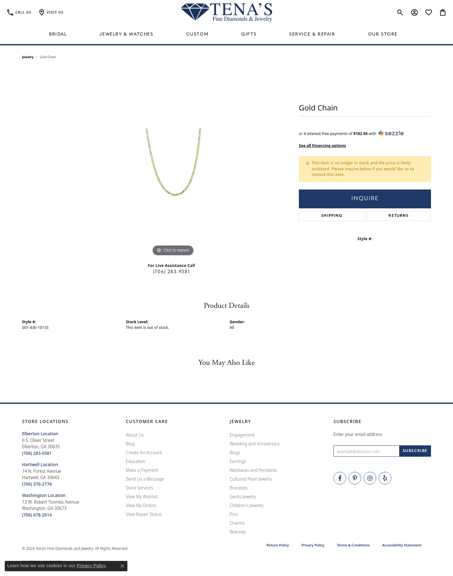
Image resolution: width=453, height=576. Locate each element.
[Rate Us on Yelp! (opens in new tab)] (385, 478)
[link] (18, 12)
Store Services (139, 488)
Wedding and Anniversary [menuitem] (255, 444)
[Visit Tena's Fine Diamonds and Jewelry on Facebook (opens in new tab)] (339, 478)
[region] (173, 163)
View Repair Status (144, 514)
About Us (135, 435)
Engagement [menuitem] (242, 435)
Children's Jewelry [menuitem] (246, 505)
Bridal (58, 34)
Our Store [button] (383, 34)
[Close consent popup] (122, 566)
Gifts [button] (248, 34)
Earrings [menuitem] (238, 461)
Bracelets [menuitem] (239, 488)
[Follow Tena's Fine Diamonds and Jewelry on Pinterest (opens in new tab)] (355, 478)
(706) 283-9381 (171, 272)
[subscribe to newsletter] (415, 451)
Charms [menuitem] (237, 523)
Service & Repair (312, 34)
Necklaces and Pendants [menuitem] (253, 470)
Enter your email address (357, 434)
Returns (398, 216)
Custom (197, 34)
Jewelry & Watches (126, 34)
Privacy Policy (312, 545)
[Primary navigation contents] (226, 34)
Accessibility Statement (402, 545)
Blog (130, 444)
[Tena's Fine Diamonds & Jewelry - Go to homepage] (226, 12)
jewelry (28, 57)
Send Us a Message (145, 479)
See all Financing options (322, 145)
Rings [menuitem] (235, 452)
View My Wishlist (142, 497)
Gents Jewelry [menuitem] (243, 497)
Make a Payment (142, 470)
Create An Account (144, 452)
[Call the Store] (37, 453)
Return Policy (277, 545)
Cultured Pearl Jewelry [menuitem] (251, 479)
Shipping (331, 216)
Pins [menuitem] (234, 514)
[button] (51, 12)
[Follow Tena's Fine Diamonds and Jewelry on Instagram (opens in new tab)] (370, 478)
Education (135, 461)
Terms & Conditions (353, 545)
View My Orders (141, 505)
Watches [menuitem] (238, 532)
